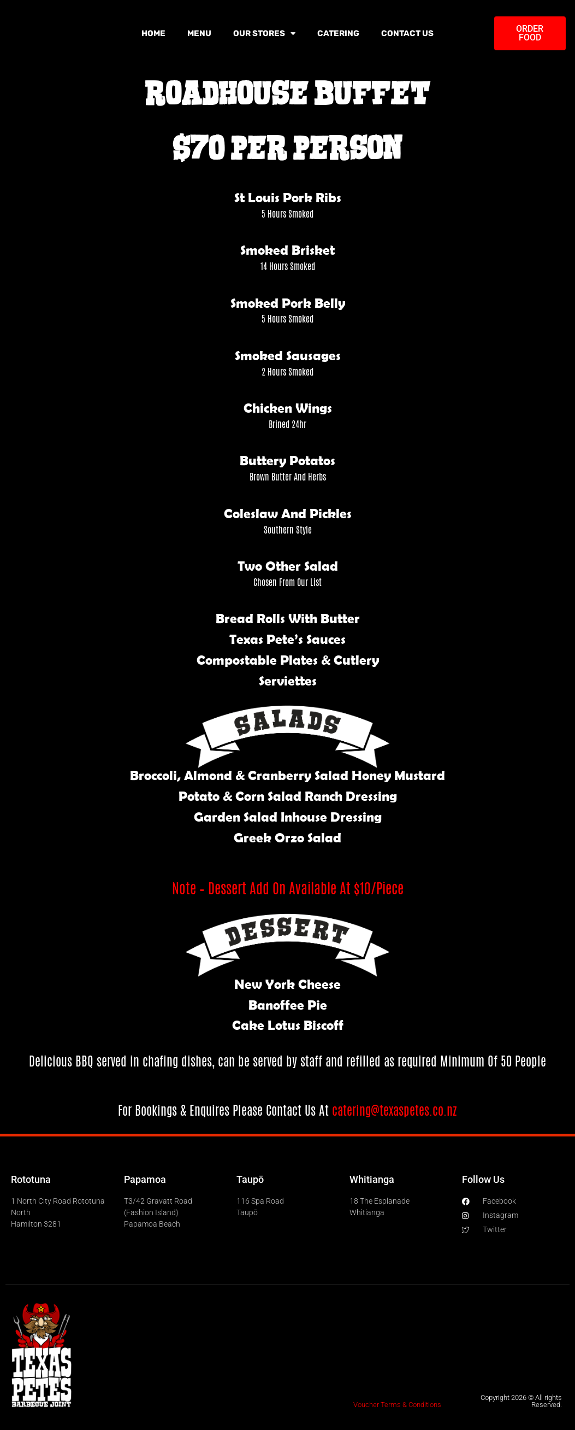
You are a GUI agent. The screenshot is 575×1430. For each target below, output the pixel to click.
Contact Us (407, 33)
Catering (338, 33)
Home (153, 33)
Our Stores (264, 33)
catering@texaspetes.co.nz (394, 1110)
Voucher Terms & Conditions (397, 1404)
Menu (199, 33)
